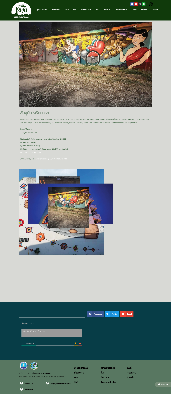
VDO (74, 10)
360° (67, 10)
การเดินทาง (144, 10)
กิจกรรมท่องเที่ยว (86, 10)
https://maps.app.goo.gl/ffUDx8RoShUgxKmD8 (51, 159)
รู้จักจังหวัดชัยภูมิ (42, 10)
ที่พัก (98, 10)
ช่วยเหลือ (155, 10)
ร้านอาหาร (108, 10)
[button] (163, 384)
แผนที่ (135, 10)
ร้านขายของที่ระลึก (122, 10)
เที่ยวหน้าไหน (56, 10)
